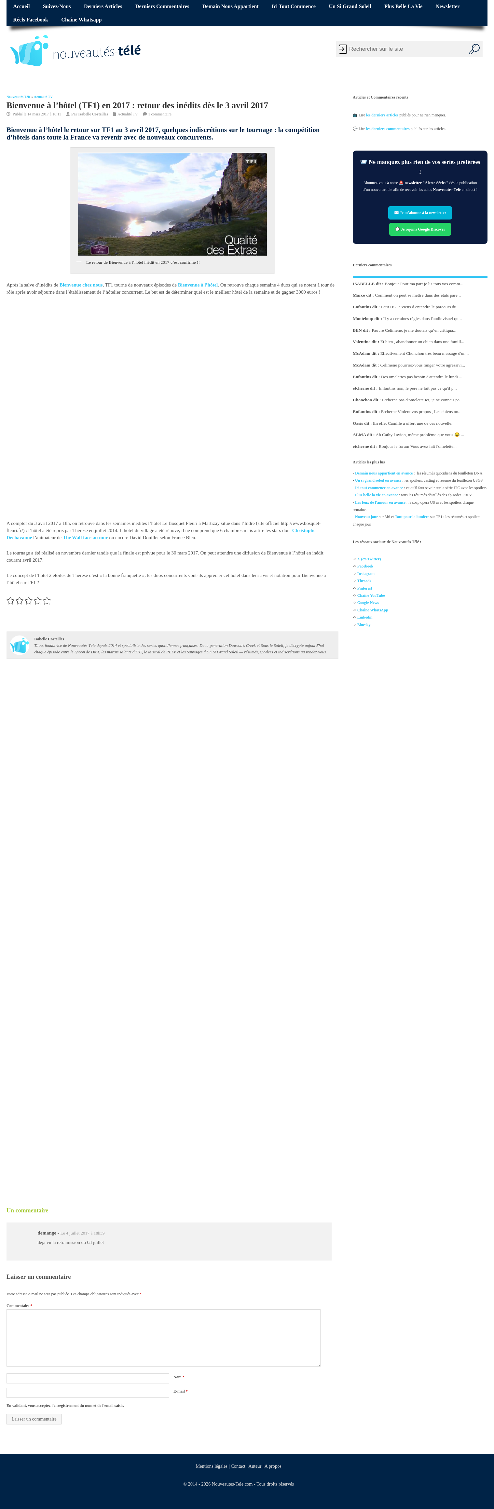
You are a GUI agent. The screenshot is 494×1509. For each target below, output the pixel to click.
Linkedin (365, 617)
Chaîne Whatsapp (81, 20)
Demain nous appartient (230, 6)
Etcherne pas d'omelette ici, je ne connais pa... (422, 399)
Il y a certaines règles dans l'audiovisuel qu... (422, 318)
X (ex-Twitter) (369, 559)
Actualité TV (43, 97)
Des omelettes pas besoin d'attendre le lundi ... (421, 376)
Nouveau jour (366, 516)
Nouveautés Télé (19, 97)
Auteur (255, 1466)
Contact (238, 1466)
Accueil (21, 6)
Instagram (366, 573)
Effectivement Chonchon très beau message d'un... (424, 353)
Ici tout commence (294, 6)
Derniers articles (103, 6)
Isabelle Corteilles (93, 114)
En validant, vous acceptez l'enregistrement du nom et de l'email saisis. (65, 1405)
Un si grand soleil (350, 6)
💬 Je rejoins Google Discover (420, 229)
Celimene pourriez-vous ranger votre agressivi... (422, 365)
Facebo (363, 566)
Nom (179, 1377)
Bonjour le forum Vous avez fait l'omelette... (418, 446)
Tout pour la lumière (412, 516)
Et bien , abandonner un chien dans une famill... (422, 341)
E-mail (180, 1391)
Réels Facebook (30, 20)
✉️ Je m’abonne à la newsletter (420, 213)
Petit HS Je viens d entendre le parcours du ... (421, 306)
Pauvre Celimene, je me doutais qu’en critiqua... (414, 329)
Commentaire (19, 1305)
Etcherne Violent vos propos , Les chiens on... (421, 411)
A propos (273, 1466)
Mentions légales (212, 1466)
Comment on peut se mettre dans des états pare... (418, 295)
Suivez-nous (57, 6)
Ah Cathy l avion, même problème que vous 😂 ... (420, 434)
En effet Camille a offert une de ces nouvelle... (414, 423)
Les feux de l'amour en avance (380, 502)
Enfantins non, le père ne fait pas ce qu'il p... (418, 388)
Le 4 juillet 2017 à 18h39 (82, 1233)
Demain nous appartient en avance (384, 473)
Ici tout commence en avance (379, 488)
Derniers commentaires (162, 6)
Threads (364, 581)
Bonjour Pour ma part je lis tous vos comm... (424, 283)
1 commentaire (160, 114)
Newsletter (448, 6)
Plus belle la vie (403, 6)
